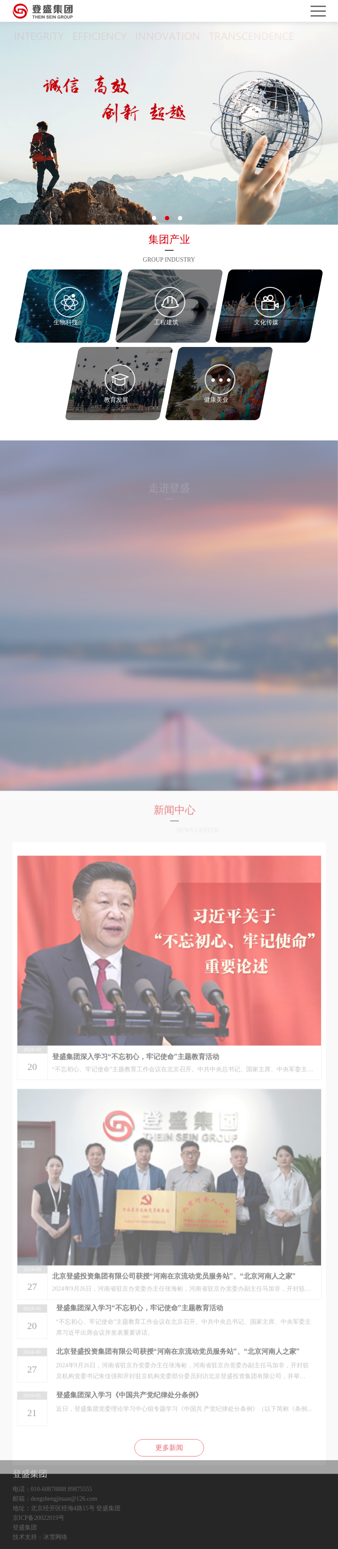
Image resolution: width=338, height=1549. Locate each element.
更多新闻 (169, 1466)
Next (328, 123)
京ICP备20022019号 (39, 1518)
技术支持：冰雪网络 (40, 1537)
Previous (9, 123)
